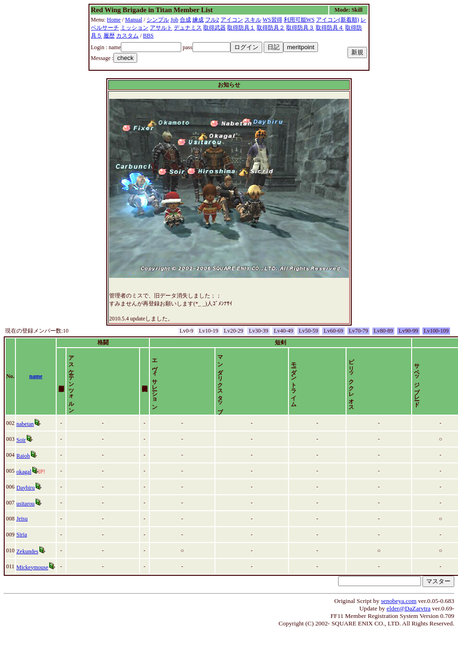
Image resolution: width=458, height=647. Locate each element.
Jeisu (22, 534)
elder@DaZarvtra (409, 624)
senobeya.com (398, 616)
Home (113, 19)
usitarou (25, 519)
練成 (198, 19)
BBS (148, 35)
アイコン (232, 19)
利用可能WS (299, 19)
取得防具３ (300, 27)
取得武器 (214, 27)
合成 (185, 19)
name (36, 384)
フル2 (212, 19)
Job (174, 19)
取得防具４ (330, 27)
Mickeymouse (32, 583)
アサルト (161, 27)
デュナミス (188, 27)
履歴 (109, 35)
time (441, 384)
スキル (252, 19)
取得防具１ (241, 27)
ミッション (134, 27)
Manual (133, 19)
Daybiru (25, 503)
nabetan (25, 440)
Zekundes (27, 567)
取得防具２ (271, 27)
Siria (21, 550)
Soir (21, 456)
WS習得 (272, 19)
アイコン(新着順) (337, 19)
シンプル (158, 19)
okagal (23, 487)
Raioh (23, 472)
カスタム (127, 35)
